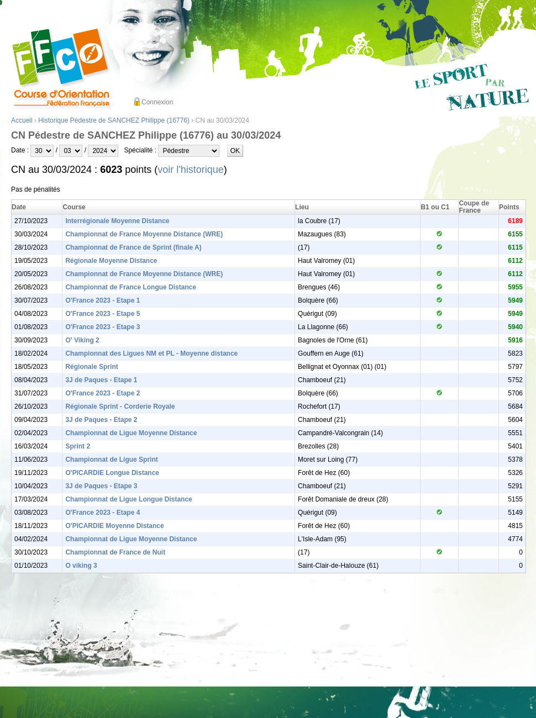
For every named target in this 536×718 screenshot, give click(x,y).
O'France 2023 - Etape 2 (102, 393)
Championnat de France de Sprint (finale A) (133, 247)
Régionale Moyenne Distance (111, 261)
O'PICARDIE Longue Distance (112, 473)
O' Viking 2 (82, 340)
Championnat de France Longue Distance (130, 287)
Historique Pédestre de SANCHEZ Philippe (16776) (113, 120)
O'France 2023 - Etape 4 (102, 512)
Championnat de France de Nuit (115, 552)
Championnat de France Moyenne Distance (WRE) (144, 234)
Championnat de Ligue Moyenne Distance (131, 433)
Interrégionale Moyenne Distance (117, 221)
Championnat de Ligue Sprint (111, 459)
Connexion (157, 102)
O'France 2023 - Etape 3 (102, 327)
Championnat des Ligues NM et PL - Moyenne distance (151, 353)
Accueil (22, 120)
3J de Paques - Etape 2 (101, 420)
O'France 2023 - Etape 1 (102, 300)
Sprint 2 (77, 446)
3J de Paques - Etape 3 (101, 486)
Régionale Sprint (91, 367)
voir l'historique (190, 169)
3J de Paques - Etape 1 (101, 380)
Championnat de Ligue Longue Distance (128, 499)
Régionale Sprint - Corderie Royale (120, 406)
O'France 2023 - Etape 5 (102, 314)
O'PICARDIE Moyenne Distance (114, 526)
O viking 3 (81, 565)
